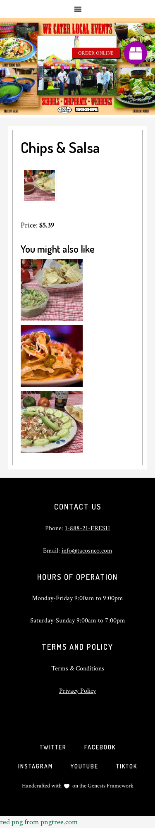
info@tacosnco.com (87, 550)
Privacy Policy (77, 691)
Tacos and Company (77, 68)
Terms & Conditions (77, 668)
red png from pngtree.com (39, 822)
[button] (135, 53)
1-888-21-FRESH (87, 528)
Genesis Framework (110, 786)
